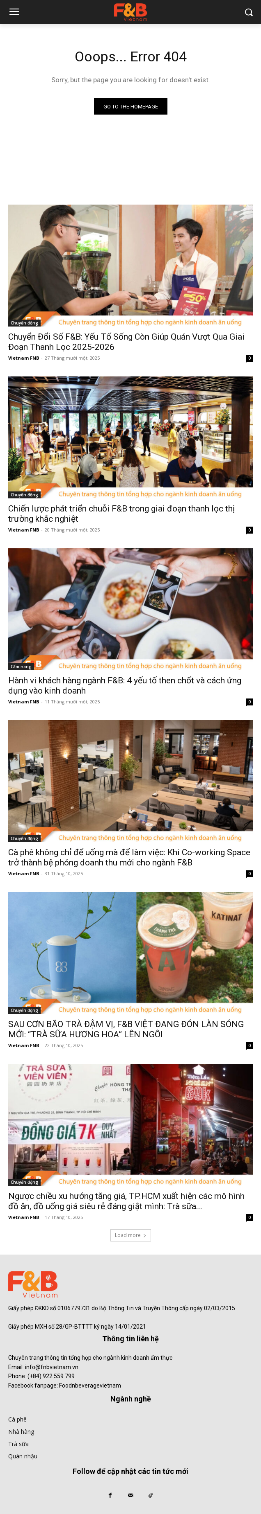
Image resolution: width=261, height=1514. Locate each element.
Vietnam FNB (23, 358)
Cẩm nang (21, 666)
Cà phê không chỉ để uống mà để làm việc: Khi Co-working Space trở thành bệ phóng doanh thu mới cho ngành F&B (129, 857)
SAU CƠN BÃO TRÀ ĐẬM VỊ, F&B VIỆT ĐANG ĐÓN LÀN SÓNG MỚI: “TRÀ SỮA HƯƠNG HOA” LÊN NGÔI (126, 1029)
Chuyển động (24, 323)
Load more (131, 1235)
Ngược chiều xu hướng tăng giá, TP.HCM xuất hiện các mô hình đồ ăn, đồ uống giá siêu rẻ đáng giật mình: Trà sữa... (126, 1201)
